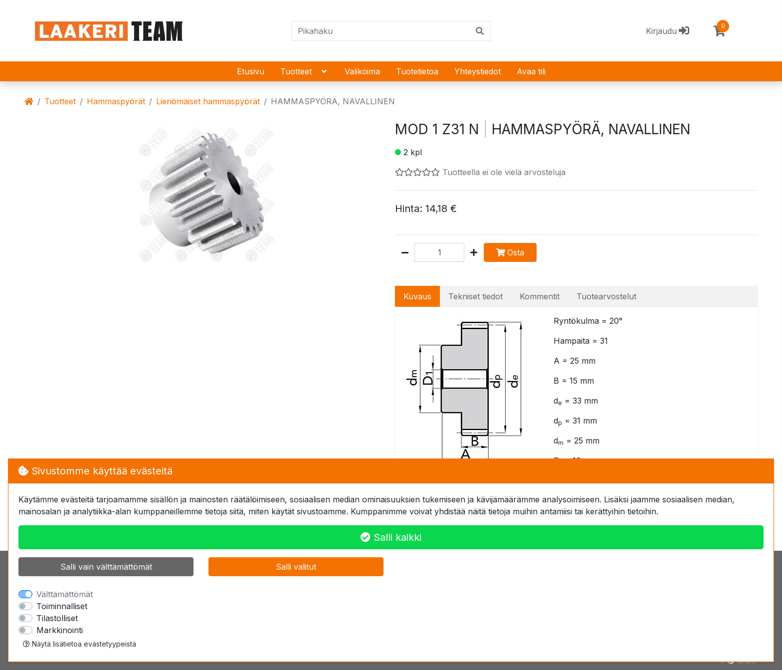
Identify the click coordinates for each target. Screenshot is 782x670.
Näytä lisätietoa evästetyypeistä (79, 644)
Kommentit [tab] (540, 296)
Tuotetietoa (417, 71)
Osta (510, 252)
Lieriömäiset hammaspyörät (208, 101)
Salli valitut (296, 567)
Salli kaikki (391, 537)
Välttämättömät (64, 594)
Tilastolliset (57, 618)
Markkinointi (59, 630)
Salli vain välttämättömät (106, 567)
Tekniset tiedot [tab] (475, 296)
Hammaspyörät (116, 101)
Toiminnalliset (61, 606)
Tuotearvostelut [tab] (606, 296)
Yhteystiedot (477, 71)
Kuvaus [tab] (417, 296)
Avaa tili (531, 71)
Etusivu (250, 71)
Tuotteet (304, 71)
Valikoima (362, 71)
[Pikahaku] (381, 30)
